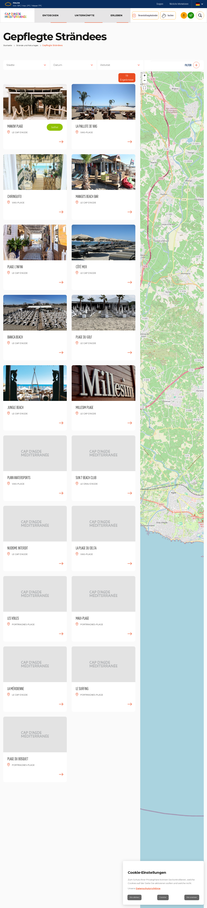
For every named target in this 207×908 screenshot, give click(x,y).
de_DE (199, 4)
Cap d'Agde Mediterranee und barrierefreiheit (184, 15)
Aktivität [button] (105, 64)
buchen (171, 15)
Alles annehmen (190, 897)
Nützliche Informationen (179, 3)
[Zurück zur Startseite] (15, 15)
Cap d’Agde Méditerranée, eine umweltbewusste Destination (191, 15)
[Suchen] (199, 15)
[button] (175, 65)
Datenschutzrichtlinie (148, 888)
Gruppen (160, 3)
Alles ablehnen (135, 897)
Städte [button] (10, 64)
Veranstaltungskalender (148, 15)
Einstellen (163, 897)
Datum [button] (57, 64)
